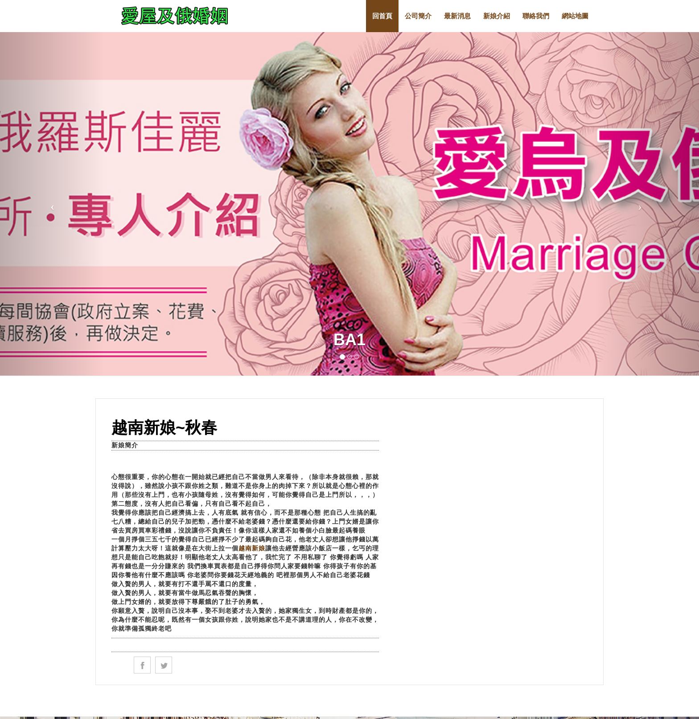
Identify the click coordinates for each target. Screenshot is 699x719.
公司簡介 (418, 16)
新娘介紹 (496, 16)
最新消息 (457, 16)
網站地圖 (575, 16)
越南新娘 (251, 548)
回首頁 (382, 16)
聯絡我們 (535, 16)
